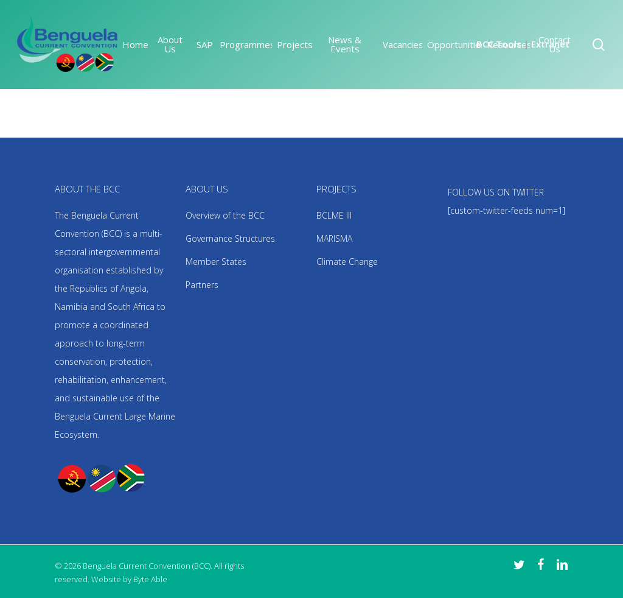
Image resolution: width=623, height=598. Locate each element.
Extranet (550, 43)
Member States (216, 261)
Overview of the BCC (225, 215)
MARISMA (334, 238)
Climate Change (347, 261)
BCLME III (334, 215)
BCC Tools (498, 43)
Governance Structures (230, 238)
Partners (202, 284)
